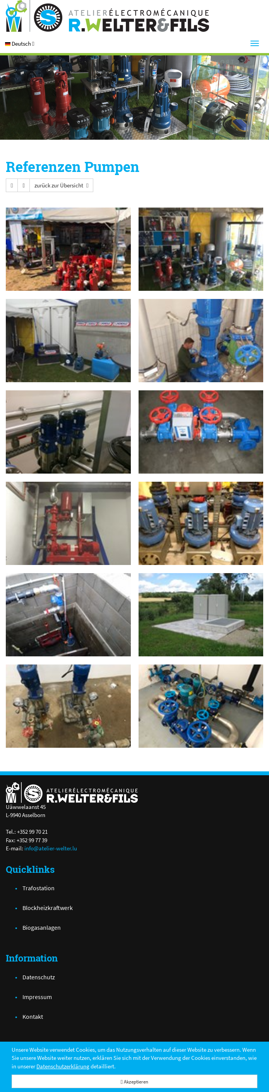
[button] (19, 43)
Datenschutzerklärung (62, 1066)
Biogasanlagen (41, 927)
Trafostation (38, 888)
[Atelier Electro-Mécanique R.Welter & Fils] (134, 16)
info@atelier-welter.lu (50, 848)
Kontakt (32, 1016)
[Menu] (254, 43)
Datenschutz (38, 977)
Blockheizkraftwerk (47, 908)
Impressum (37, 997)
